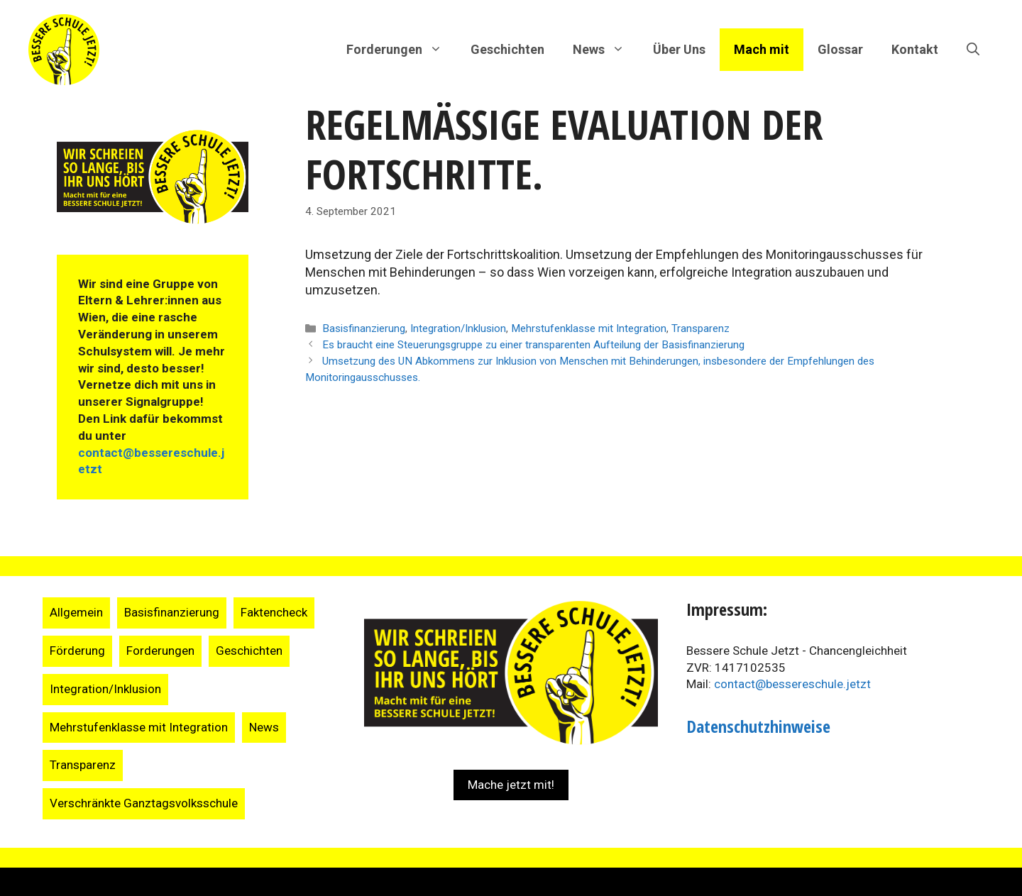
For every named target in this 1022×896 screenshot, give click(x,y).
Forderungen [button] (401, 49)
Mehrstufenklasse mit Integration (588, 328)
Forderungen (160, 650)
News (264, 727)
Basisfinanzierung (363, 328)
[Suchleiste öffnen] (973, 49)
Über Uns (679, 49)
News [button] (606, 49)
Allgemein (76, 612)
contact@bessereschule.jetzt (792, 684)
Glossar (840, 49)
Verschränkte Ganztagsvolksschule (144, 803)
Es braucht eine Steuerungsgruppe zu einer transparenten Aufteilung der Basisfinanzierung (533, 344)
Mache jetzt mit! (511, 785)
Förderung (77, 650)
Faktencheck (274, 612)
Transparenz (700, 328)
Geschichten (507, 49)
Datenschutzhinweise (758, 726)
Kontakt (914, 49)
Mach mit (761, 49)
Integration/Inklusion (458, 328)
